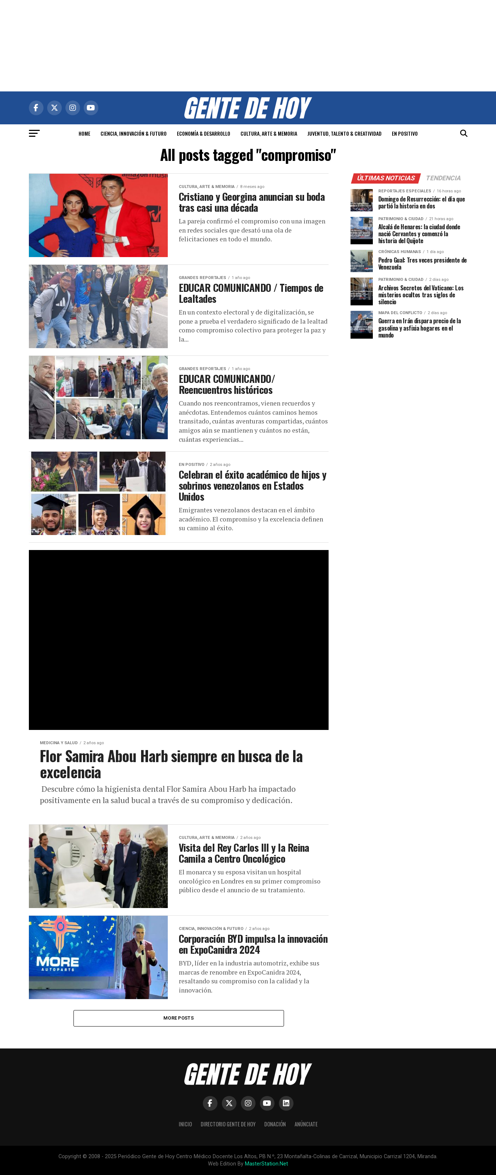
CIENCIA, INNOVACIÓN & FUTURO (134, 133)
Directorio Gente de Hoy (228, 1124)
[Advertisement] (248, 45)
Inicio (185, 1124)
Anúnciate (306, 1124)
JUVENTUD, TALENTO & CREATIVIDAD (344, 133)
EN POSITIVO (405, 133)
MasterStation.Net (266, 1164)
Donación (275, 1124)
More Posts (178, 1018)
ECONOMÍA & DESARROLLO (203, 133)
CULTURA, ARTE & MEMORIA (269, 133)
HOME (84, 133)
